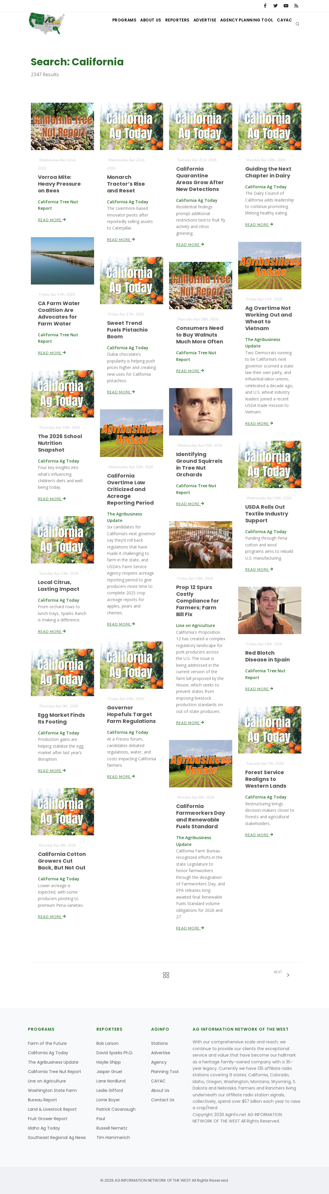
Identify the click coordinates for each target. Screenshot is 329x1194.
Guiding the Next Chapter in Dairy (268, 172)
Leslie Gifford (109, 1090)
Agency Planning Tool (242, 23)
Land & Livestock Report (52, 1109)
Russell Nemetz (111, 1128)
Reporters (165, 23)
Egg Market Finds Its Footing (61, 718)
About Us (135, 23)
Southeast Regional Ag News (57, 1137)
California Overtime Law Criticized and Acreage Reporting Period (130, 489)
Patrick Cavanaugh (116, 1109)
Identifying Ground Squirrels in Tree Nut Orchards (199, 464)
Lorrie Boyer (108, 1100)
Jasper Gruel (109, 1072)
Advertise (197, 23)
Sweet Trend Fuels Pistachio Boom (127, 329)
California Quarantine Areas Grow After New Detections (199, 178)
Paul (100, 1119)
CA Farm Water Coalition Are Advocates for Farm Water (59, 313)
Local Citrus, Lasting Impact (58, 585)
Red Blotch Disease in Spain (267, 656)
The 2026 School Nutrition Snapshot (60, 443)
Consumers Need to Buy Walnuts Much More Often (199, 334)
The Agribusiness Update (53, 1062)
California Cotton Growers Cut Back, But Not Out (62, 860)
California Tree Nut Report (54, 1072)
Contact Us (162, 1100)
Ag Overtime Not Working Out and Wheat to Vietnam (268, 318)
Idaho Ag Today (44, 1128)
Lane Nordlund (111, 1081)
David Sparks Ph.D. (114, 1053)
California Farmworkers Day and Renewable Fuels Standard (200, 816)
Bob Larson (107, 1043)
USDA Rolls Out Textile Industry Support (266, 513)
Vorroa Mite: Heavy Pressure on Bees (59, 183)
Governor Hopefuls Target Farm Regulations (131, 714)
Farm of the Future (47, 1043)
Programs (104, 23)
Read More (52, 219)
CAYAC (283, 23)
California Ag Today (48, 1053)
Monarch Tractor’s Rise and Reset (126, 183)
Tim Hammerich (113, 1137)
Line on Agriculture (47, 1081)
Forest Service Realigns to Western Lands (265, 779)
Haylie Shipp (108, 1062)
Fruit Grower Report (47, 1119)
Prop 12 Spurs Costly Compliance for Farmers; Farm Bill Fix (197, 601)
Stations (159, 1043)
